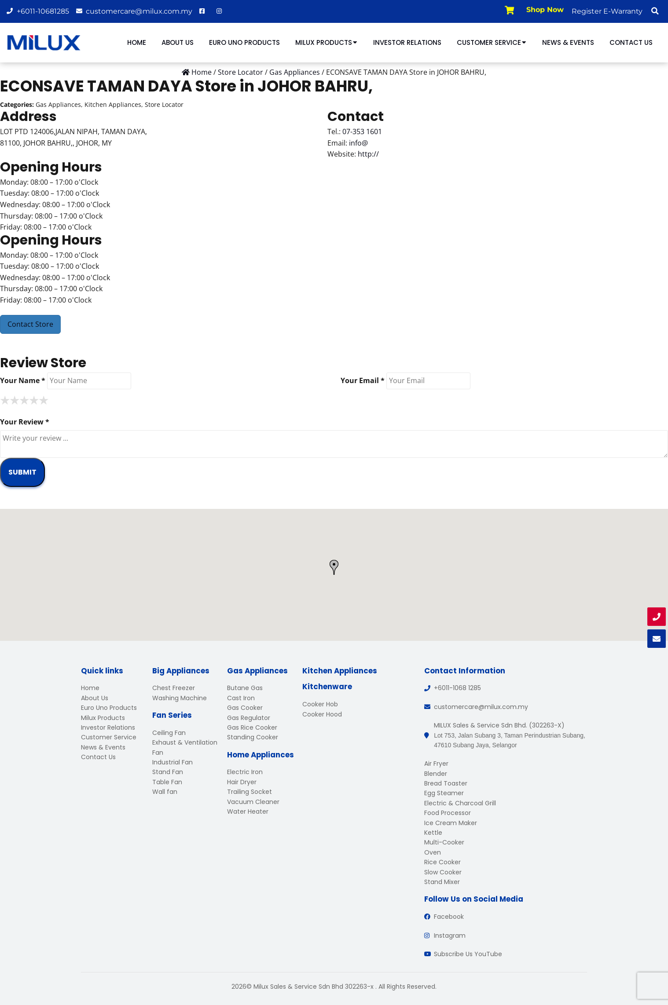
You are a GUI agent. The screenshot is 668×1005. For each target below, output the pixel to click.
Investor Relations (407, 42)
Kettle (433, 832)
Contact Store (30, 324)
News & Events (568, 42)
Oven (432, 852)
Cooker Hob (320, 704)
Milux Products (326, 42)
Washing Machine (179, 698)
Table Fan (167, 782)
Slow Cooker (443, 872)
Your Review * (24, 422)
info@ (358, 143)
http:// (368, 154)
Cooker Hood (322, 714)
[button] (654, 11)
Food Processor (447, 812)
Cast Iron (241, 698)
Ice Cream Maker (450, 823)
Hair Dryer (242, 782)
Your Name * (22, 380)
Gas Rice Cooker (252, 727)
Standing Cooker (252, 737)
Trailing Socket (249, 791)
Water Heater (247, 811)
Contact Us (631, 42)
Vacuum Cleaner (253, 801)
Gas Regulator (248, 717)
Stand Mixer (442, 881)
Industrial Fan (172, 762)
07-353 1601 (362, 131)
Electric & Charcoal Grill (460, 803)
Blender (435, 773)
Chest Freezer (173, 687)
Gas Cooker (245, 707)
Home (136, 42)
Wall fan (164, 791)
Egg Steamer (444, 793)
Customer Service (492, 42)
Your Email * (363, 380)
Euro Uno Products (244, 42)
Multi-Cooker (444, 842)
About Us (177, 42)
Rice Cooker (442, 862)
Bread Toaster (445, 783)
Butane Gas (245, 687)
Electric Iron (245, 771)
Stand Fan (167, 771)
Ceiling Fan (169, 732)
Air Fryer (436, 763)
